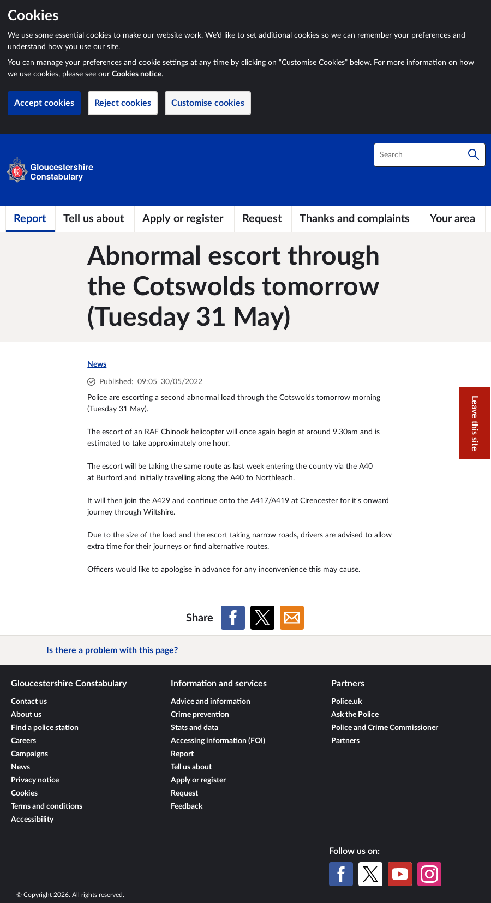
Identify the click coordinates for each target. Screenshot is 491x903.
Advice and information (210, 701)
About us (26, 715)
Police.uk (346, 701)
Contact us (29, 701)
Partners (345, 741)
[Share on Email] (292, 618)
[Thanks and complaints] (357, 219)
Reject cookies (122, 103)
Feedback (186, 806)
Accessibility (32, 819)
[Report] (30, 219)
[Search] (474, 155)
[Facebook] (341, 874)
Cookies (24, 793)
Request (184, 793)
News (96, 364)
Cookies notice (136, 74)
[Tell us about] (95, 219)
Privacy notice (35, 780)
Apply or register (198, 780)
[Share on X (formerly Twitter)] (262, 618)
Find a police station (45, 728)
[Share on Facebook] (233, 618)
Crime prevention (200, 715)
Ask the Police (355, 715)
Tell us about (191, 767)
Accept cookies (44, 103)
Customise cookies (207, 103)
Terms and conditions (46, 806)
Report (182, 754)
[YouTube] (400, 874)
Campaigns (29, 754)
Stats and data (194, 728)
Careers (23, 741)
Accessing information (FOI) (218, 741)
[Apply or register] (184, 219)
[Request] (263, 219)
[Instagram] (429, 874)
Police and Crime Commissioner (384, 728)
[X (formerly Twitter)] (370, 874)
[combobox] (430, 155)
